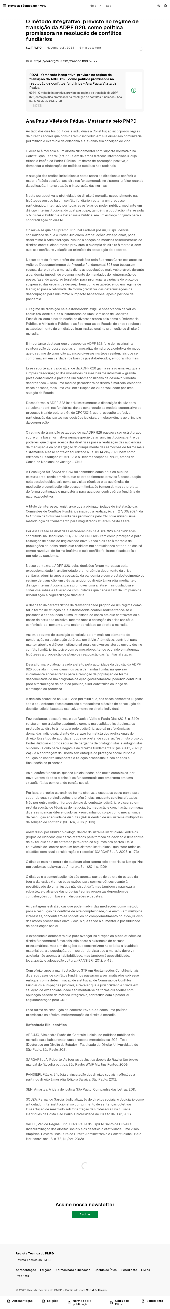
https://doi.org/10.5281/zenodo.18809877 (66, 61)
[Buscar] (165, 6)
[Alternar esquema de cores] (159, 6)
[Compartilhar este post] (141, 49)
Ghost (90, 1290)
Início (92, 5)
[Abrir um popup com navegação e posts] (4, 6)
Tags (107, 5)
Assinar (85, 1214)
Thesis (102, 1290)
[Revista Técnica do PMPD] (27, 6)
